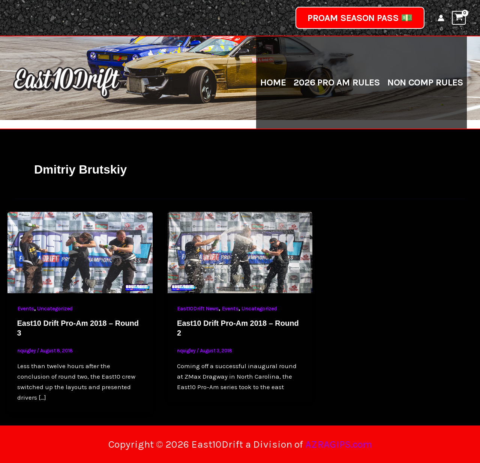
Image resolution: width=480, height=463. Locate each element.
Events (25, 309)
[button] (360, 18)
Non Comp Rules (425, 82)
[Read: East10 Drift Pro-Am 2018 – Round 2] (240, 252)
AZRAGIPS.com (338, 444)
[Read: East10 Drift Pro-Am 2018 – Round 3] (80, 252)
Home (273, 82)
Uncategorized (54, 309)
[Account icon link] (441, 18)
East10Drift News (198, 309)
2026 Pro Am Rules (336, 82)
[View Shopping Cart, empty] (459, 18)
